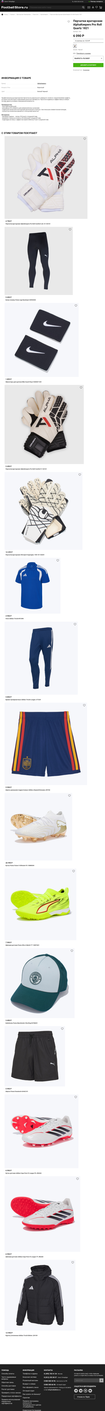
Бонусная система (29, 1377)
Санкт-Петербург (8, 1)
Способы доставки (9, 1386)
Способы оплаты (8, 1374)
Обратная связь (8, 1382)
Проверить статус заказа (11, 1393)
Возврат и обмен (29, 1384)
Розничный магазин (30, 1380)
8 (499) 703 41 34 (50, 1374)
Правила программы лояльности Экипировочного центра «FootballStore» (32, 1404)
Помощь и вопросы (96, 1)
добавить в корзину (88, 65)
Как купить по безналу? (32, 1394)
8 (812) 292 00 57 (50, 1377)
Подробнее (86, 70)
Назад (5, 14)
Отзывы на (86, 1397)
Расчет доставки (8, 1389)
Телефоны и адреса (30, 1374)
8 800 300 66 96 (50, 1385)
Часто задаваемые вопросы (9, 1378)
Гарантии (26, 1398)
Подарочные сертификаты (12, 1396)
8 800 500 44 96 (77, 1)
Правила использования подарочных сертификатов (11, 1401)
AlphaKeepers (41, 83)
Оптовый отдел (28, 1391)
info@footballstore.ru (54, 1390)
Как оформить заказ (30, 1387)
